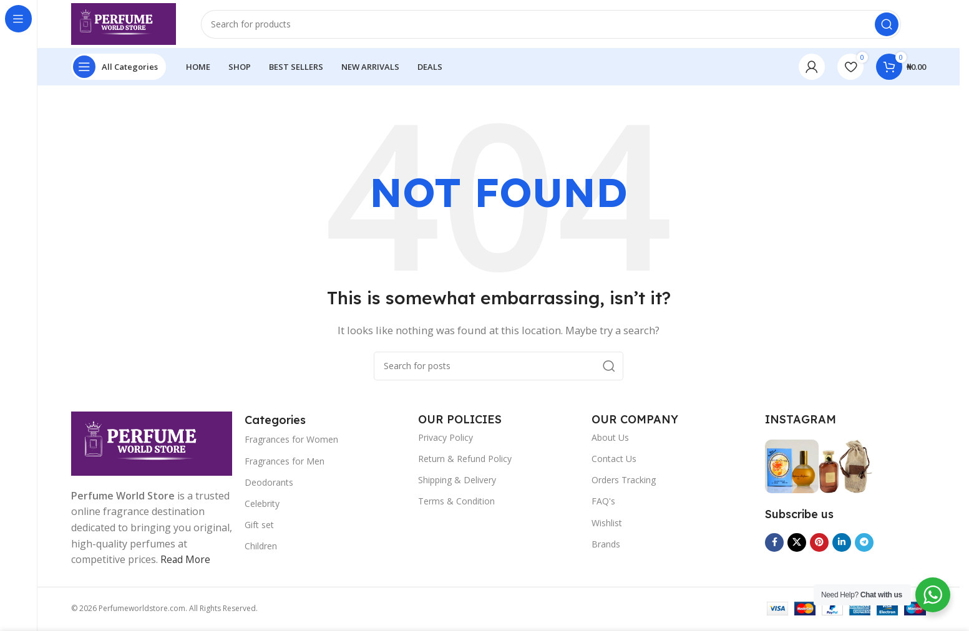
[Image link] (151, 444)
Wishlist (607, 524)
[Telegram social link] (864, 543)
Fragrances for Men (284, 462)
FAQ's (603, 503)
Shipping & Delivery (457, 482)
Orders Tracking (624, 482)
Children (261, 548)
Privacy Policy (445, 439)
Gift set (259, 526)
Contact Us (614, 460)
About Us (610, 439)
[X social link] (796, 543)
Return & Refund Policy (465, 460)
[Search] (553, 25)
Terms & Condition (456, 503)
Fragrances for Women (291, 441)
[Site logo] (125, 23)
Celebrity (262, 505)
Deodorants (269, 484)
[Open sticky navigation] (118, 68)
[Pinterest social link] (819, 543)
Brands (606, 546)
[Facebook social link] (774, 543)
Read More (186, 561)
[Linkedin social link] (841, 543)
